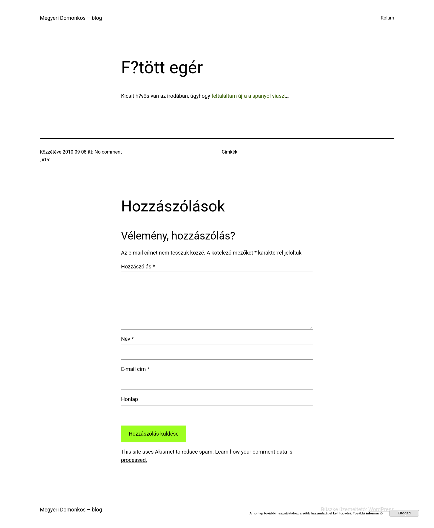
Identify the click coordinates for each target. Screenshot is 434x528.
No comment (108, 152)
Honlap (129, 399)
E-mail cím (135, 369)
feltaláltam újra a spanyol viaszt (248, 96)
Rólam (387, 18)
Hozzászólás (138, 266)
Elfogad (404, 513)
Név (127, 339)
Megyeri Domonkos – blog (71, 18)
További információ (368, 513)
